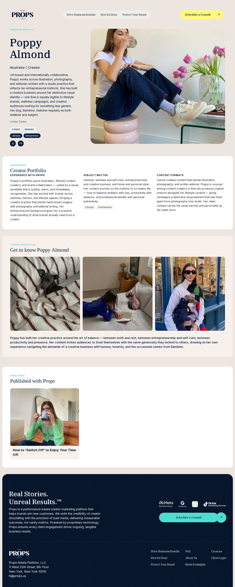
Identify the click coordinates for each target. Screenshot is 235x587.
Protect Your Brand (134, 14)
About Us (191, 557)
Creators (216, 551)
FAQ (188, 551)
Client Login (218, 557)
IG (13, 143)
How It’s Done (109, 14)
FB (20, 143)
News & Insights (195, 564)
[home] (22, 14)
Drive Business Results (81, 14)
